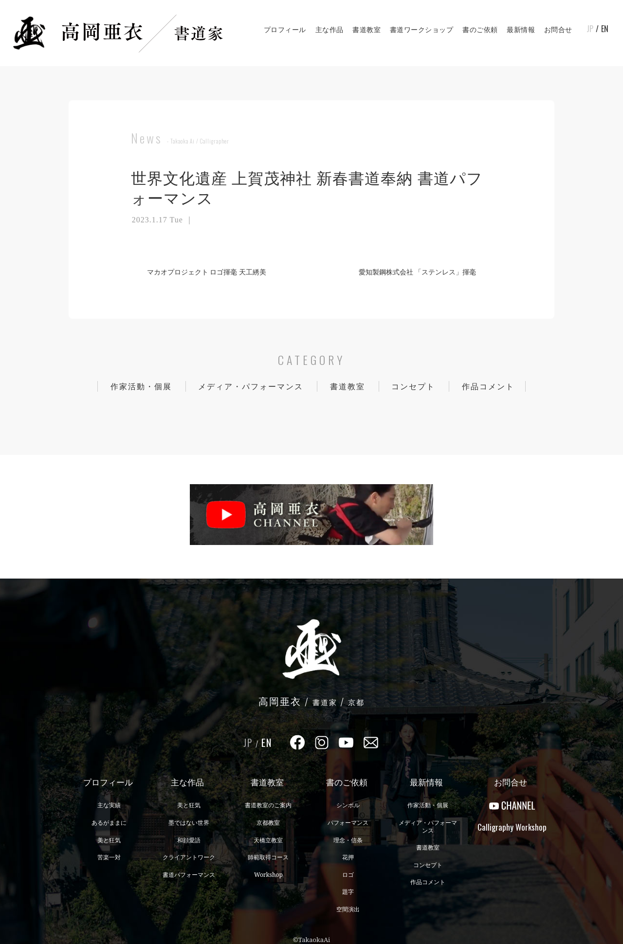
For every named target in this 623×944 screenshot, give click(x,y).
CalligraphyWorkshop (512, 827)
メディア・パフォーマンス (250, 386)
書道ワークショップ (422, 29)
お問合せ (558, 29)
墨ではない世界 (188, 822)
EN (604, 29)
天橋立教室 (268, 840)
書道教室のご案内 (268, 805)
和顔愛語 (189, 840)
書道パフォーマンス (189, 875)
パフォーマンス (348, 822)
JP (589, 29)
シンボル (348, 805)
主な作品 (329, 29)
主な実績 (109, 805)
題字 (348, 892)
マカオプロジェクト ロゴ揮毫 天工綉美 (202, 271)
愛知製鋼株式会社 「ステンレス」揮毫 (421, 271)
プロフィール (285, 29)
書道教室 (366, 29)
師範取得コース (268, 857)
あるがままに (109, 822)
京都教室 (268, 822)
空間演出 (348, 909)
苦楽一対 (109, 857)
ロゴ (348, 875)
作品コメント (488, 386)
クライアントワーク (189, 857)
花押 (348, 857)
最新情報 (521, 29)
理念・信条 (348, 840)
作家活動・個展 (141, 386)
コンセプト (413, 386)
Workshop (268, 875)
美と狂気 (109, 840)
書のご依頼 (480, 29)
